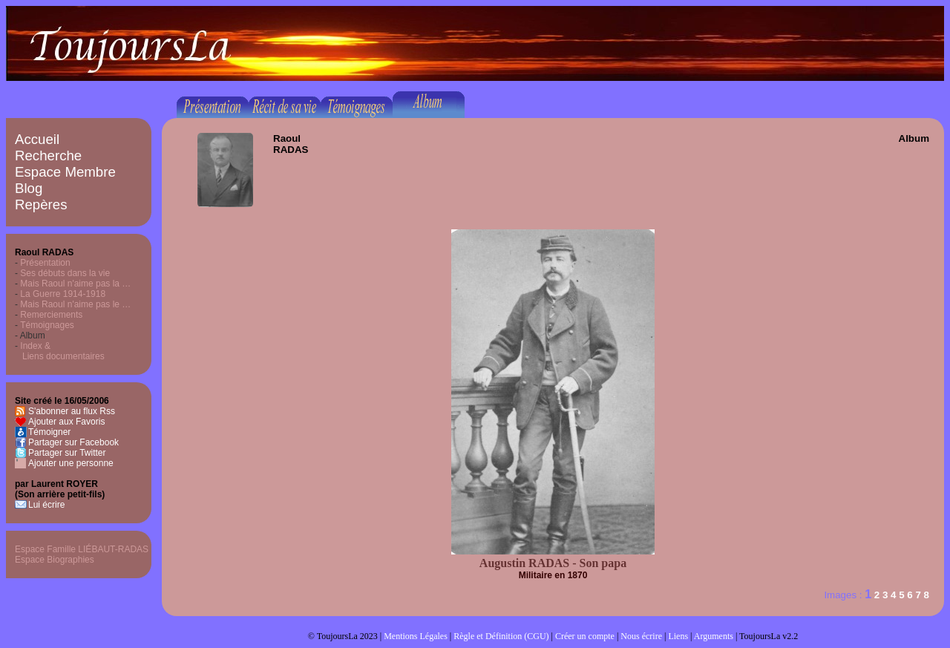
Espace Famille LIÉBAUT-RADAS (81, 549)
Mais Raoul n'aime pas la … (75, 283)
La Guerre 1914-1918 (62, 294)
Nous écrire (641, 636)
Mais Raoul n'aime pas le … (75, 304)
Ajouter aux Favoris (66, 421)
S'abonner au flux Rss (71, 411)
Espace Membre (65, 172)
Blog (28, 188)
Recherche (48, 155)
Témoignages (47, 325)
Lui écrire (46, 505)
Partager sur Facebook (73, 442)
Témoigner (49, 432)
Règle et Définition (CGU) (500, 636)
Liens (678, 636)
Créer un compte (585, 636)
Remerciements (51, 315)
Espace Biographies (54, 559)
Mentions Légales (416, 636)
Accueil (37, 139)
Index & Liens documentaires (60, 351)
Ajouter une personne (71, 463)
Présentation (45, 263)
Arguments (713, 636)
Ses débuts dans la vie (65, 273)
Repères (41, 204)
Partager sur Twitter (66, 453)
